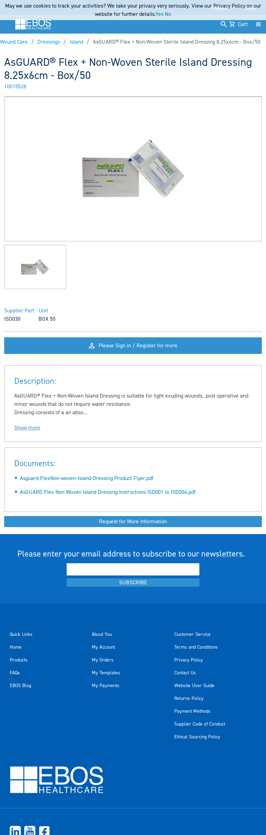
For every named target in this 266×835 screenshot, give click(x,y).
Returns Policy (189, 698)
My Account (103, 647)
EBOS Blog (20, 686)
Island (76, 41)
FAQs (15, 673)
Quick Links (21, 634)
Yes (159, 14)
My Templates (106, 673)
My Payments (105, 686)
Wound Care (14, 41)
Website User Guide (194, 686)
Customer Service (192, 634)
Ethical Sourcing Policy (197, 737)
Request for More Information (133, 521)
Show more (27, 427)
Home (15, 647)
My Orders (103, 660)
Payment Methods (192, 711)
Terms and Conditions (196, 647)
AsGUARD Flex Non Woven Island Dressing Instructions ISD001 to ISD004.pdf (108, 492)
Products (19, 660)
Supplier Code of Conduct (199, 724)
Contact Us (185, 673)
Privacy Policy (188, 660)
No (168, 14)
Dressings (48, 41)
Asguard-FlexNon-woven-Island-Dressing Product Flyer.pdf (86, 478)
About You (102, 634)
